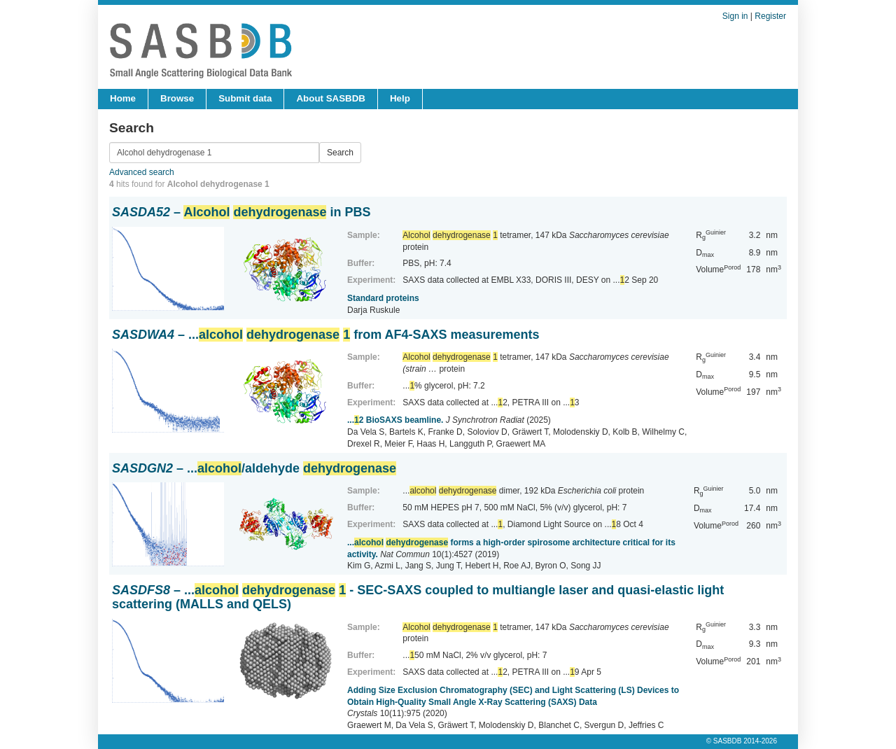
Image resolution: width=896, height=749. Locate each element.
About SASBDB (330, 98)
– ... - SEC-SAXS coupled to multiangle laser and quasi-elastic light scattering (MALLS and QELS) (418, 597)
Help (400, 98)
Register (770, 16)
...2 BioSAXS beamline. (395, 420)
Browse (177, 98)
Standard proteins (383, 298)
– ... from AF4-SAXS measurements (326, 335)
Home (123, 98)
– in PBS (241, 212)
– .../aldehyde (254, 468)
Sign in (735, 16)
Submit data (245, 98)
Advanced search (141, 172)
